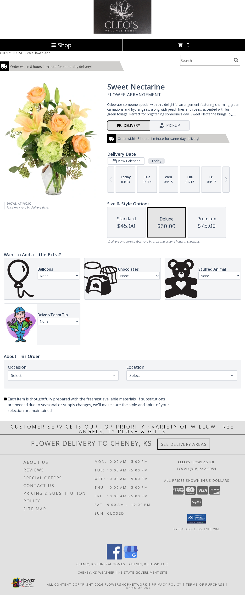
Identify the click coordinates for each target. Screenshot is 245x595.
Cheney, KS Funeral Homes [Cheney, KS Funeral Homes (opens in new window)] (100, 564)
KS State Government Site (142, 572)
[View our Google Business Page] (130, 558)
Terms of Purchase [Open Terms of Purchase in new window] (205, 584)
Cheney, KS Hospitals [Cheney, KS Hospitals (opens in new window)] (149, 564)
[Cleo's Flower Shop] (122, 32)
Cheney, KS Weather (96, 572)
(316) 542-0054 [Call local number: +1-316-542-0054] (203, 468)
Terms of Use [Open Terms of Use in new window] (137, 587)
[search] (236, 60)
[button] (196, 519)
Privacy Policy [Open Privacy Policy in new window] (166, 584)
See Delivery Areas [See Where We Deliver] (184, 444)
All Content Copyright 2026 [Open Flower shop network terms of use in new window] (75, 584)
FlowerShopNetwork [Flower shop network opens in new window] (126, 584)
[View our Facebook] (114, 558)
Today (156, 161)
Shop (61, 45)
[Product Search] (206, 60)
